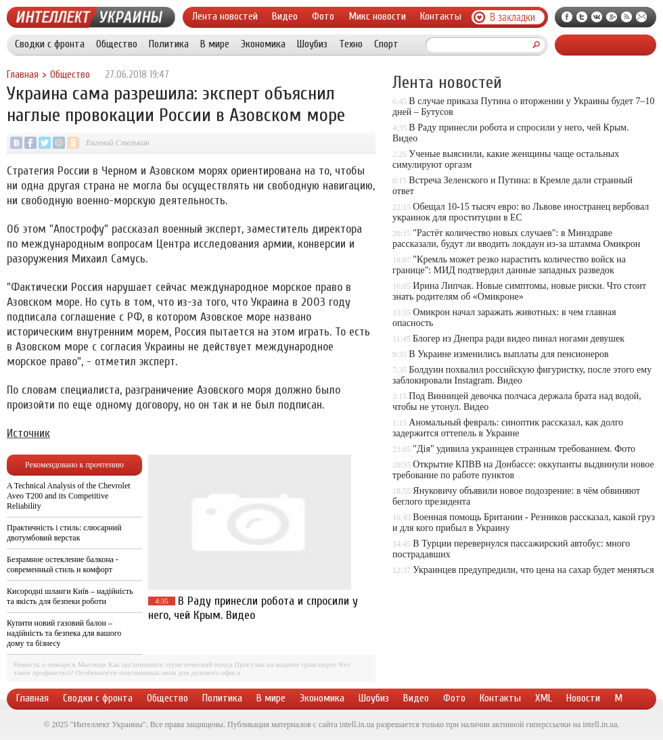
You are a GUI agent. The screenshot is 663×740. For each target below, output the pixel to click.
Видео (285, 16)
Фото (323, 16)
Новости (583, 698)
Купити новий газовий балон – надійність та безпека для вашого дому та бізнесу (64, 633)
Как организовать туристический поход (170, 664)
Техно (351, 44)
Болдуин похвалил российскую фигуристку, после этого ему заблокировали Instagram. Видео (521, 375)
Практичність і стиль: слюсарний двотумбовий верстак (64, 532)
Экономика (263, 44)
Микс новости (377, 16)
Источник (28, 433)
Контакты (440, 16)
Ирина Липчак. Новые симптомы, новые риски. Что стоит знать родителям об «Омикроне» (519, 291)
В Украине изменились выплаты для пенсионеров (508, 354)
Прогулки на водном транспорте (285, 664)
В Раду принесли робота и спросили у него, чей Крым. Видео (253, 608)
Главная (23, 74)
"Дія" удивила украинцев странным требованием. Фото (524, 449)
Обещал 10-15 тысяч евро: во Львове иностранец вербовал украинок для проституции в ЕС (520, 212)
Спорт (386, 44)
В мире (214, 44)
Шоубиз (312, 44)
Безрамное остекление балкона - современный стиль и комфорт (62, 564)
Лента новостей (225, 16)
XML (543, 698)
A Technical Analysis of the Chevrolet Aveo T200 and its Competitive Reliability (69, 496)
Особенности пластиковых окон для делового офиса (157, 672)
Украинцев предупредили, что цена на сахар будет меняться (533, 570)
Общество (116, 44)
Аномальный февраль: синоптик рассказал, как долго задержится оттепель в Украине (507, 427)
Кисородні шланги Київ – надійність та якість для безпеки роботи (70, 596)
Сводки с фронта (50, 44)
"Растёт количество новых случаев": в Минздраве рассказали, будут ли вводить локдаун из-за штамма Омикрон (516, 238)
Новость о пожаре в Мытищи (60, 664)
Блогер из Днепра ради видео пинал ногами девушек (518, 338)
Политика (169, 44)
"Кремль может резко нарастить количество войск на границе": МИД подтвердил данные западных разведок (509, 264)
